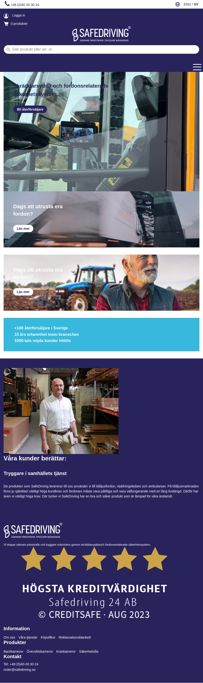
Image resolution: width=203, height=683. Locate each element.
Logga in (18, 15)
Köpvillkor (48, 637)
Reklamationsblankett (75, 637)
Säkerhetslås (88, 651)
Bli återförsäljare (30, 109)
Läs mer (23, 228)
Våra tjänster (27, 637)
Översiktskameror (40, 651)
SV (196, 4)
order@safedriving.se (19, 670)
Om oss (9, 637)
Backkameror (13, 651)
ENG (187, 4)
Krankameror (66, 651)
